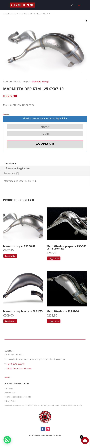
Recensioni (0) (11, 173)
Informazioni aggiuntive (17, 168)
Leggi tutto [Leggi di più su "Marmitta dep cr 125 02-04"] (54, 321)
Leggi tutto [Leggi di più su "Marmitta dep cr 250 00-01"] (10, 256)
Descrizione (10, 163)
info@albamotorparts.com (19, 368)
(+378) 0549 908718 (16, 363)
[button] (86, 20)
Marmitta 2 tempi (23, 14)
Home (5, 14)
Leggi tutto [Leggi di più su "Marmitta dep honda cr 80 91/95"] (10, 321)
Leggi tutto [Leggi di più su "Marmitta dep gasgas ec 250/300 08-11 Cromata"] (54, 258)
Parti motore (12, 14)
